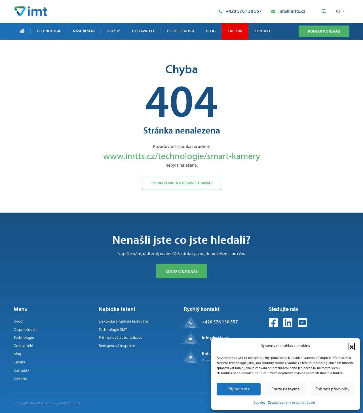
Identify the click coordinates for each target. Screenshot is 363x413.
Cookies (259, 402)
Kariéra (234, 30)
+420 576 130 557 (220, 322)
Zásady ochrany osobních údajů (291, 402)
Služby (113, 30)
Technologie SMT (113, 329)
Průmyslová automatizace (120, 337)
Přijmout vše (238, 388)
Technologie (49, 30)
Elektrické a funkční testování (123, 321)
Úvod (18, 321)
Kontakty (21, 370)
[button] (351, 346)
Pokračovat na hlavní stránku (181, 182)
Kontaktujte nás (324, 31)
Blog (211, 30)
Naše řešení (84, 30)
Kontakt (262, 30)
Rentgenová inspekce (117, 345)
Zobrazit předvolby (332, 388)
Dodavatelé (143, 30)
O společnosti (180, 30)
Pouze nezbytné (285, 388)
